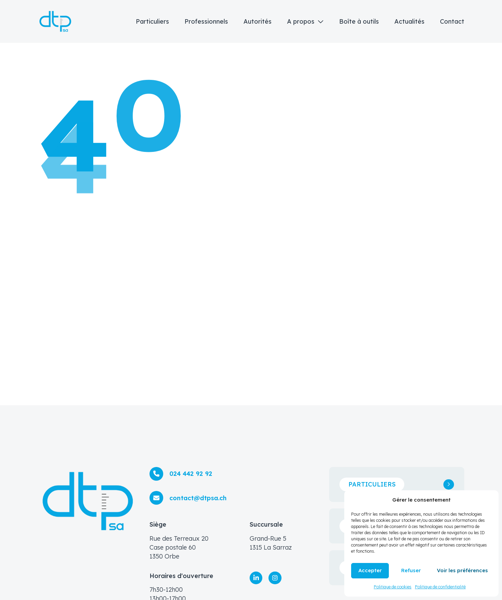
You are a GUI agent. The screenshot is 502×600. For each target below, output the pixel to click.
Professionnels (206, 21)
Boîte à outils (359, 21)
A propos (300, 21)
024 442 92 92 (190, 474)
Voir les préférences (462, 570)
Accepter (370, 570)
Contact (452, 21)
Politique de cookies (392, 586)
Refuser (411, 570)
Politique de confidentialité (440, 586)
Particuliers (152, 21)
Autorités (257, 21)
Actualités (409, 21)
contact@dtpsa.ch (198, 498)
